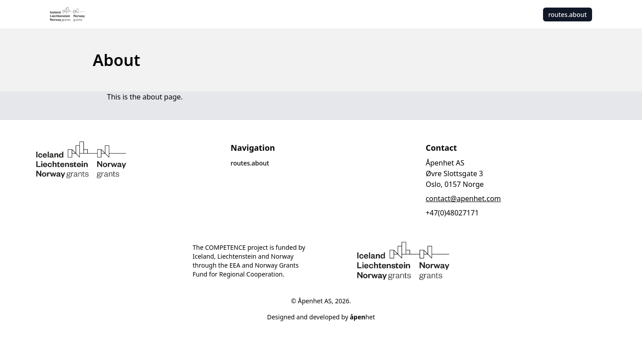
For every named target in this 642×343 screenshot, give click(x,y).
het (362, 317)
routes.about (567, 14)
